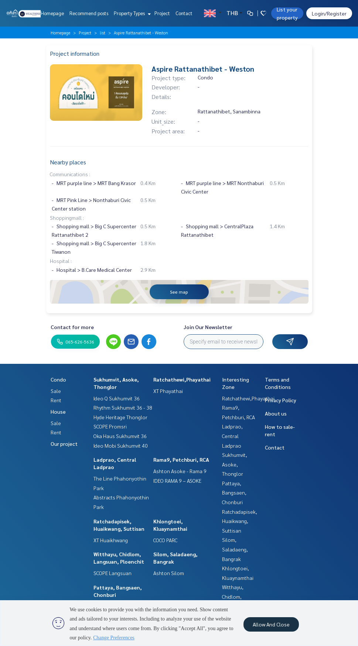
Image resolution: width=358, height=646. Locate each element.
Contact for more (72, 327)
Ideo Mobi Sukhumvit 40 (120, 445)
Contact (183, 13)
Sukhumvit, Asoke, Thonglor (234, 464)
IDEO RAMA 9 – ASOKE (177, 480)
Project (162, 13)
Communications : (70, 174)
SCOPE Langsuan (112, 573)
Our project (64, 443)
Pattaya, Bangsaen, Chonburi (234, 492)
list (102, 32)
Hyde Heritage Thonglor (120, 417)
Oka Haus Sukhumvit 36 (120, 436)
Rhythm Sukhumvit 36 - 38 (122, 407)
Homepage (52, 13)
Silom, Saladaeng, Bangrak (235, 549)
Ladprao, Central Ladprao (232, 435)
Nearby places (68, 162)
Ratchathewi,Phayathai (182, 379)
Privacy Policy (280, 400)
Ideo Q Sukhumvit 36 (116, 398)
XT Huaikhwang (110, 540)
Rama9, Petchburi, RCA (181, 459)
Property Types (131, 13)
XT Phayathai (168, 390)
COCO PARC (165, 540)
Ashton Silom (168, 573)
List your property (287, 13)
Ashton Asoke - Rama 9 (180, 471)
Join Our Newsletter (208, 327)
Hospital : (61, 260)
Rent (56, 400)
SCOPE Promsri (110, 426)
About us (276, 413)
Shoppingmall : (67, 217)
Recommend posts (88, 13)
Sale (56, 390)
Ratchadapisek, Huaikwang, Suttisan (239, 521)
